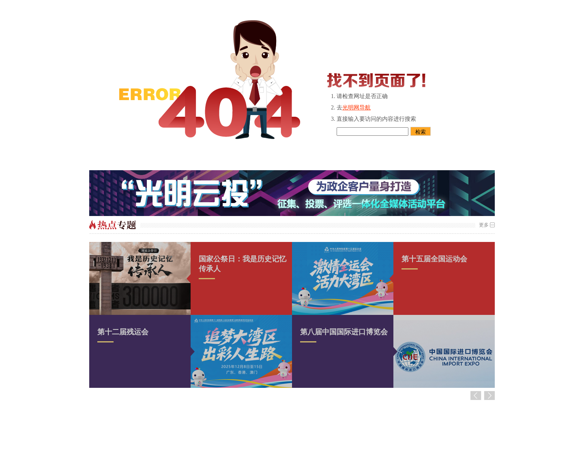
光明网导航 (356, 108)
